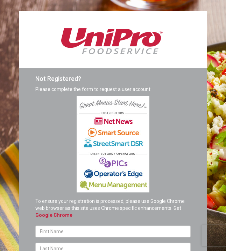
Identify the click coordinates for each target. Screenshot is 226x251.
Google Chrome (53, 215)
